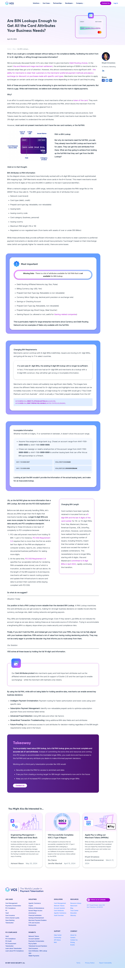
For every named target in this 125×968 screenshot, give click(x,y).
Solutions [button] (37, 3)
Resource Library (75, 903)
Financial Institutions (35, 915)
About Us (73, 935)
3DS (30, 953)
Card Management (11, 903)
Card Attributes (59, 910)
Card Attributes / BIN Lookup (38, 951)
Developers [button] (69, 3)
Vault (7, 913)
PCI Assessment (10, 943)
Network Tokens (34, 936)
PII (6, 910)
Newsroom (73, 905)
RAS (55, 942)
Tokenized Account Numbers (38, 946)
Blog (14, 49)
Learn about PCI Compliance (14, 951)
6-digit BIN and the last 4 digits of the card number (75, 517)
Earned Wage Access (35, 910)
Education (73, 913)
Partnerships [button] (58, 3)
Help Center (58, 935)
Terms (78, 963)
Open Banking (9, 920)
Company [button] (80, 3)
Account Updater (34, 938)
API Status (57, 940)
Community (57, 937)
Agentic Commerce (35, 903)
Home (9, 49)
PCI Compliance (10, 908)
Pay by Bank (33, 943)
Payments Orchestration (13, 905)
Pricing (72, 942)
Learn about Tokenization (13, 948)
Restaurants (32, 925)
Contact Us (106, 3)
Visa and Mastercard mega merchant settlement (33, 66)
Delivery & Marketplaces (36, 908)
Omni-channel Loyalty (12, 918)
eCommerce (32, 913)
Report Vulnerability (105, 963)
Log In (116, 3)
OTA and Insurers (34, 922)
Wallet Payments (34, 956)
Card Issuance (10, 915)
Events (72, 945)
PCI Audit (8, 941)
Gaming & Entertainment (36, 918)
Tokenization (9, 922)
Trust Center (74, 910)
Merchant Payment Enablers (38, 920)
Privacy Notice (89, 963)
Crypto (31, 905)
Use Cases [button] (47, 3)
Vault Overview (59, 915)
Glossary (73, 915)
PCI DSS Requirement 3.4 (35, 559)
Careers (72, 937)
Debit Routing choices (78, 63)
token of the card (80, 100)
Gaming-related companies (65, 314)
